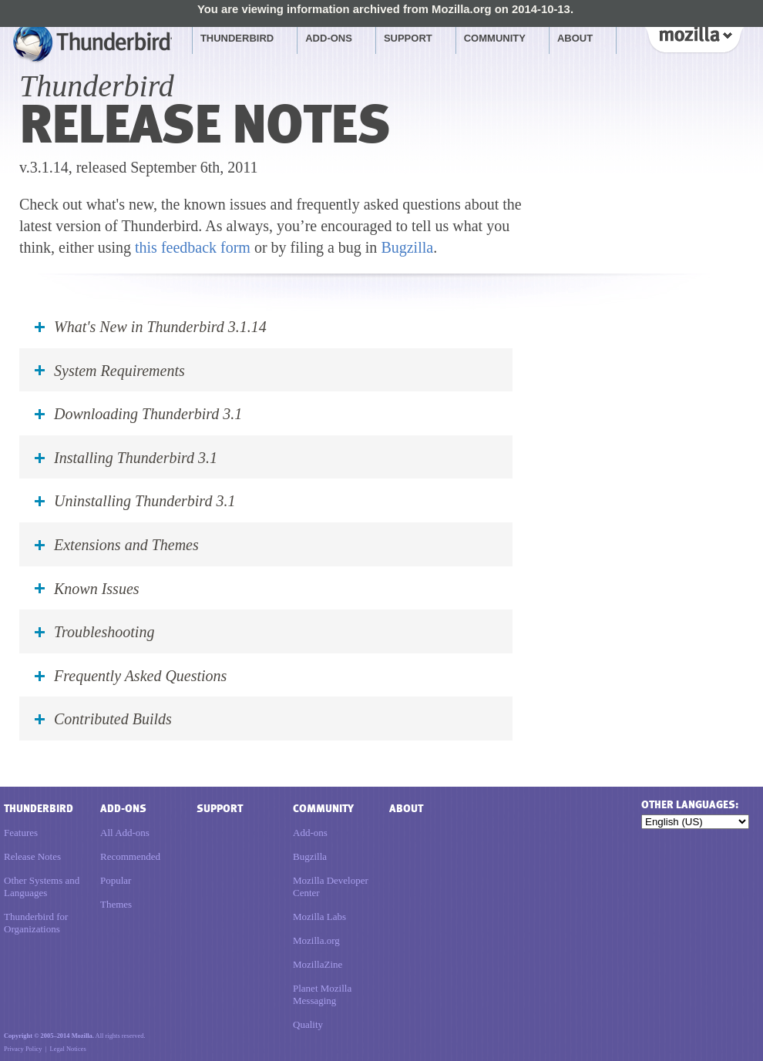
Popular (115, 880)
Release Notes (32, 856)
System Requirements (119, 370)
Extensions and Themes (126, 544)
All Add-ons (125, 832)
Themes (116, 904)
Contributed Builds (113, 718)
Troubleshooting (104, 631)
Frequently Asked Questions (140, 675)
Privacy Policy (23, 1049)
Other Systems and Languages (41, 886)
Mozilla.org (316, 940)
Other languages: (689, 804)
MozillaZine (317, 964)
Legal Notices (68, 1049)
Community (495, 38)
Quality (308, 1024)
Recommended (130, 856)
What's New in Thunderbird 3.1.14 (160, 326)
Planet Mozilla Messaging (322, 994)
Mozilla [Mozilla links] (693, 38)
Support (408, 38)
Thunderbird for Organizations (36, 923)
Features (21, 832)
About (575, 38)
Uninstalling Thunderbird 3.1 (144, 500)
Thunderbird (237, 38)
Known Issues (96, 588)
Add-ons (328, 38)
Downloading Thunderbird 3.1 (148, 413)
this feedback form (192, 247)
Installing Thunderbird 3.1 (135, 457)
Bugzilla (407, 247)
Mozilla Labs (319, 916)
